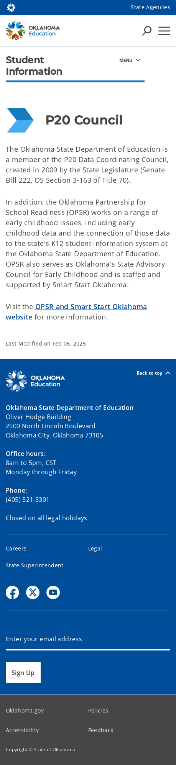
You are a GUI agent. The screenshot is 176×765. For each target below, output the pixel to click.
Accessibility (22, 730)
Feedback (100, 730)
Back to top (153, 372)
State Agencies (150, 7)
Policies (98, 710)
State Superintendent (35, 565)
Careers (16, 548)
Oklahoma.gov (25, 710)
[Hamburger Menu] (164, 31)
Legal (95, 548)
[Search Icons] (147, 30)
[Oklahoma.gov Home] (11, 7)
